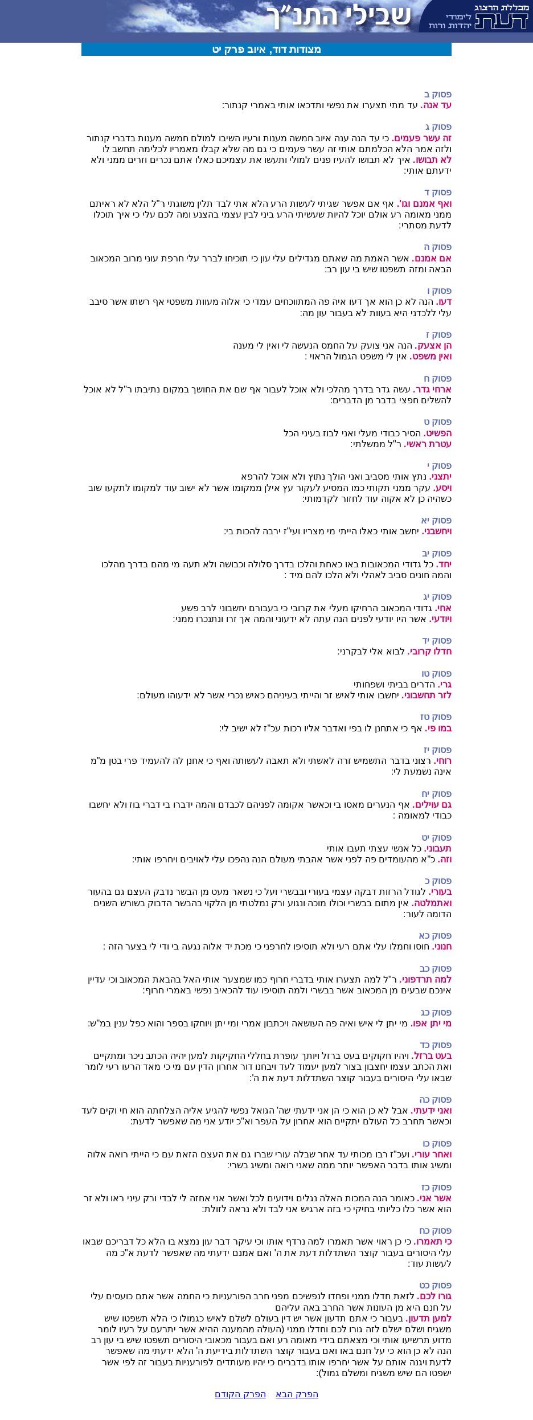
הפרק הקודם (240, 1394)
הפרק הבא (297, 1394)
